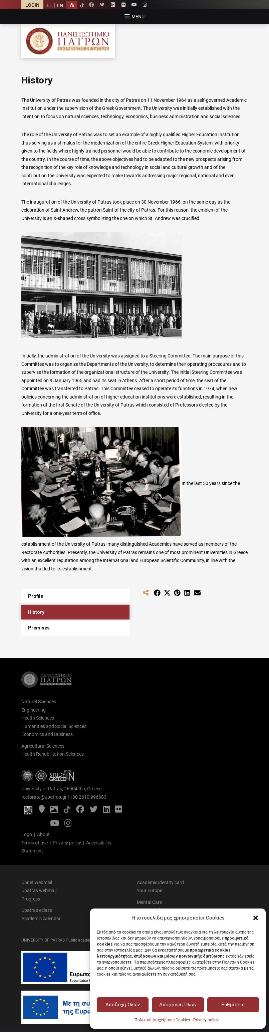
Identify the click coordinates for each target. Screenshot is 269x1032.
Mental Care (149, 902)
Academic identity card (160, 882)
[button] (255, 918)
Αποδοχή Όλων (122, 1005)
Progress (30, 898)
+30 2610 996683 (88, 797)
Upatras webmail (38, 890)
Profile (35, 596)
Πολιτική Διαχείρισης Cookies (162, 1020)
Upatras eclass (36, 910)
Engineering (33, 710)
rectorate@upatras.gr (44, 797)
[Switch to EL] (49, 5)
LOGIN (32, 5)
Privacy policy (205, 1020)
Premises (39, 627)
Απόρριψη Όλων (178, 1005)
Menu (138, 16)
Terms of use (34, 842)
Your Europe (149, 890)
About (43, 834)
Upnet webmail (36, 882)
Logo (26, 834)
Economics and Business (47, 734)
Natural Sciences (38, 701)
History (36, 612)
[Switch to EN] (59, 5)
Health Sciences (37, 718)
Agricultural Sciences (42, 746)
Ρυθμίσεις (233, 1005)
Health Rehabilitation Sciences (52, 754)
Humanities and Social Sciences (53, 726)
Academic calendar (41, 918)
